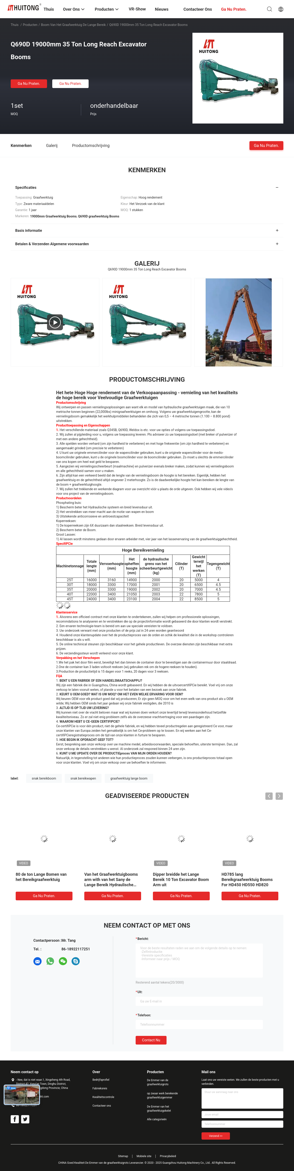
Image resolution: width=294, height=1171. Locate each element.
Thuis (14, 25)
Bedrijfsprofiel (100, 1079)
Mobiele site (144, 1156)
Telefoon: (144, 1015)
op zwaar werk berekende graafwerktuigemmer (162, 1095)
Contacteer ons (101, 1105)
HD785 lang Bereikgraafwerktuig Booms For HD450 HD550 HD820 (247, 879)
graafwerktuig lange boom (128, 778)
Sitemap (123, 1156)
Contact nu (151, 1040)
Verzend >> (215, 1136)
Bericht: (143, 939)
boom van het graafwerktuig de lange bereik (73, 25)
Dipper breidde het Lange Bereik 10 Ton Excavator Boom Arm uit (181, 879)
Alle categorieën (157, 1119)
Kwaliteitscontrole (103, 1097)
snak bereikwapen (83, 778)
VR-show (137, 9)
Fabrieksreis (99, 1088)
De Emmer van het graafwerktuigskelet (159, 1108)
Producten (30, 25)
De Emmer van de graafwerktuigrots (157, 1082)
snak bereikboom (44, 778)
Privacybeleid (168, 1156)
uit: (139, 992)
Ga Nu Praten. (29, 83)
